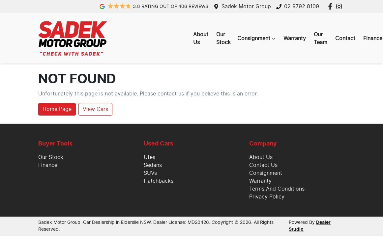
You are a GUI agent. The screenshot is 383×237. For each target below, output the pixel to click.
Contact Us (263, 165)
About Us (200, 38)
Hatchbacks (158, 181)
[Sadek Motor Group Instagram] (340, 6)
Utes (149, 157)
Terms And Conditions (277, 189)
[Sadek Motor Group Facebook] (331, 6)
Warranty (294, 38)
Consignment (257, 38)
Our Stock (223, 38)
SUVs (150, 173)
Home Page (57, 109)
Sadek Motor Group (246, 6)
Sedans (153, 165)
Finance (47, 165)
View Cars (95, 109)
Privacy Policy (266, 196)
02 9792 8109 (301, 6)
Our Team (320, 38)
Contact (345, 38)
